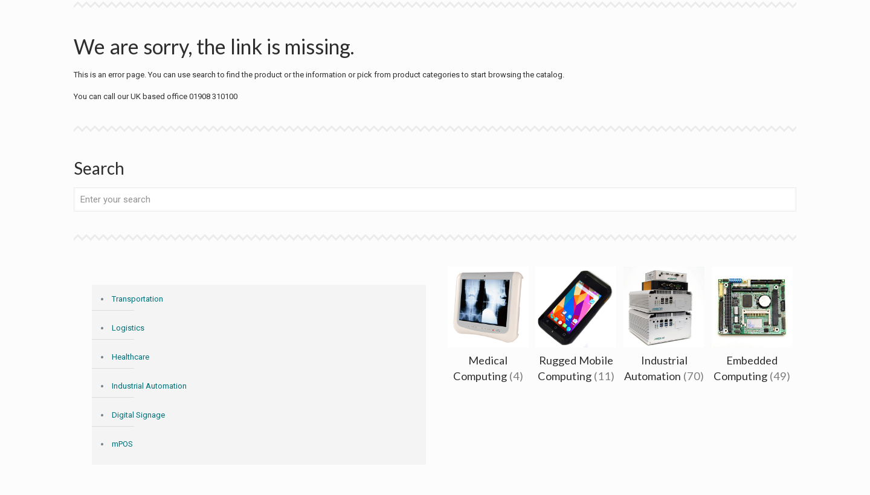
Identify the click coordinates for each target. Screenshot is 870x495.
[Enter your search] (435, 199)
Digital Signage (138, 414)
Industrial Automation (149, 385)
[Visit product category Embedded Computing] (752, 328)
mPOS (122, 443)
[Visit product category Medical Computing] (488, 328)
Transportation (137, 298)
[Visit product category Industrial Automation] (664, 328)
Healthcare (130, 356)
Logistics (128, 327)
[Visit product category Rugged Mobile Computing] (575, 328)
